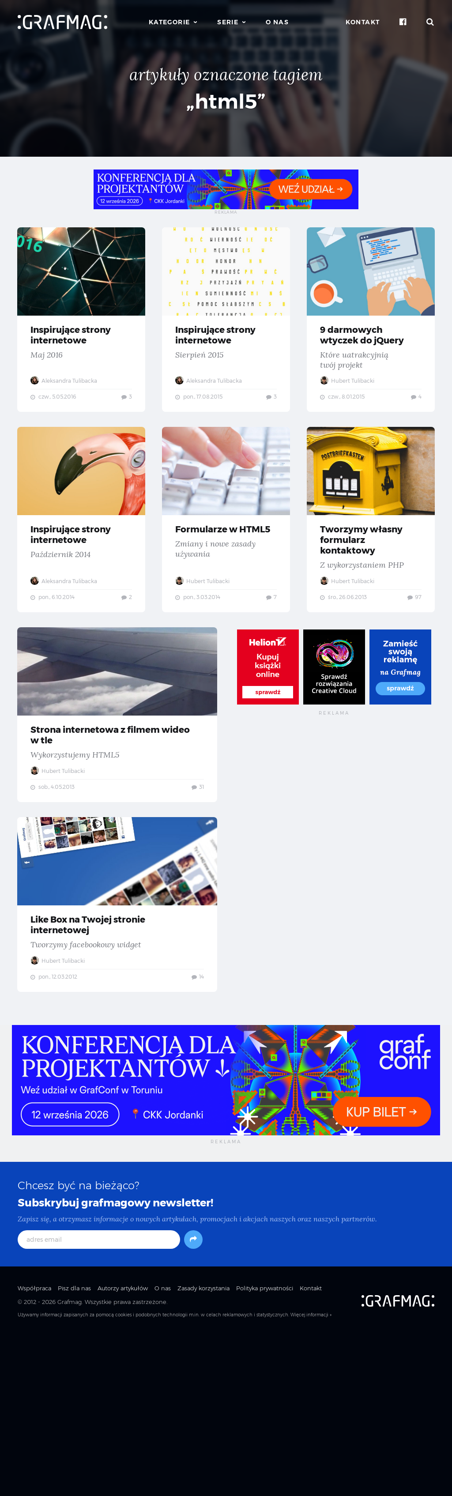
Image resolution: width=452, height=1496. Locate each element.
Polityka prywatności (264, 1448)
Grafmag (69, 1462)
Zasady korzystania (203, 1448)
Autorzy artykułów (123, 1448)
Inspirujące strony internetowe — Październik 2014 (334, 491)
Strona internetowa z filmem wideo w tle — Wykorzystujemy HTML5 (117, 870)
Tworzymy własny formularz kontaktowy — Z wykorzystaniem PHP (334, 678)
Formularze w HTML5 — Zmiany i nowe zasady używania (117, 678)
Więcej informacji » (310, 1475)
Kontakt (363, 22)
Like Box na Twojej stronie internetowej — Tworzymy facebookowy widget (117, 1062)
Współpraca (34, 1448)
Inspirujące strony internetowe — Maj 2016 (117, 309)
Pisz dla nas (74, 1448)
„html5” (226, 101)
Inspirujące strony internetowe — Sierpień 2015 (334, 309)
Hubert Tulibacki (58, 542)
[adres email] (99, 1399)
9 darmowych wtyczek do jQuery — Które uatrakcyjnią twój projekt (117, 491)
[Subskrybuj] (193, 1399)
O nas (277, 22)
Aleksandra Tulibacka (64, 360)
